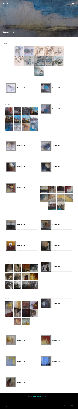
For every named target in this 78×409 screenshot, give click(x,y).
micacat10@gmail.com (40, 396)
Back (5, 43)
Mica (5, 3)
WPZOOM (73, 406)
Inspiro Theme (64, 406)
